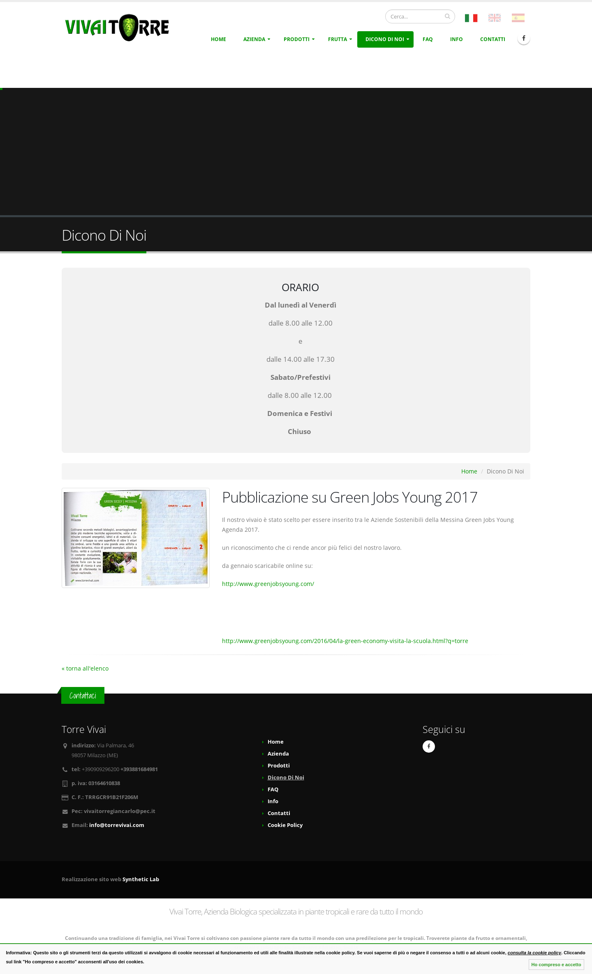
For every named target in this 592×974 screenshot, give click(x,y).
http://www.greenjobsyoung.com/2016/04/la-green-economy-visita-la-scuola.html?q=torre (345, 641)
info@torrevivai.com (116, 825)
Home (218, 39)
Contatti (492, 39)
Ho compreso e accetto (556, 964)
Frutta (337, 39)
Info (456, 39)
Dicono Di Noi (384, 39)
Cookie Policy (285, 825)
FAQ (428, 39)
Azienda (254, 39)
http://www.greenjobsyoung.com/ (268, 584)
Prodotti (297, 39)
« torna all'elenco (85, 668)
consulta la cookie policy (534, 952)
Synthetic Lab (141, 879)
